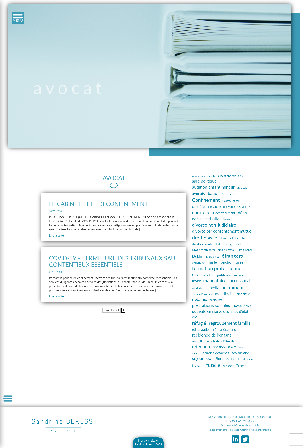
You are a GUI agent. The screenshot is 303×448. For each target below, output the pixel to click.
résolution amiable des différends (213, 341)
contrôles (198, 207)
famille (212, 262)
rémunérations (224, 329)
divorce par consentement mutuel (222, 230)
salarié (242, 347)
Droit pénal (245, 249)
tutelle (213, 365)
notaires (199, 299)
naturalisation (224, 294)
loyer (196, 280)
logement (239, 275)
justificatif (224, 275)
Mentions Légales (148, 440)
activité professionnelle (203, 176)
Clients (232, 194)
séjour (197, 358)
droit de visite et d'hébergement (216, 244)
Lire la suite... (57, 235)
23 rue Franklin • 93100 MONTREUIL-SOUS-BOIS (240, 417)
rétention (201, 346)
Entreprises (212, 256)
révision (219, 347)
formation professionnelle (219, 268)
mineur (236, 287)
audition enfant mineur (213, 187)
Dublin (197, 256)
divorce (226, 219)
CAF (222, 194)
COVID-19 (243, 206)
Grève (196, 275)
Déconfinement (224, 213)
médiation (217, 287)
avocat (242, 187)
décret (244, 212)
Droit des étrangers (203, 249)
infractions (208, 275)
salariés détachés (216, 353)
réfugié (199, 323)
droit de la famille (232, 238)
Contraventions (230, 200)
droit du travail (226, 249)
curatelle (201, 212)
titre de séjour (246, 359)
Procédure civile (242, 306)
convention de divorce (221, 206)
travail (197, 365)
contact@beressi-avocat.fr (242, 425)
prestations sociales (211, 305)
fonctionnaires (231, 262)
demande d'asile (205, 218)
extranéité (198, 262)
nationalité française (202, 294)
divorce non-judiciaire (214, 224)
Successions (225, 358)
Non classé (243, 294)
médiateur (199, 288)
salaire (231, 347)
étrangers (232, 256)
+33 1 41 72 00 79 (242, 421)
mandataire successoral (226, 280)
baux (212, 193)
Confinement (206, 200)
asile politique (204, 181)
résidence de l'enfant (211, 335)
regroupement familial (230, 323)
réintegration (201, 329)
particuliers (216, 299)
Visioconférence (234, 366)
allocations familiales (230, 176)
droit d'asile (204, 237)
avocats (198, 193)
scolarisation (240, 353)
